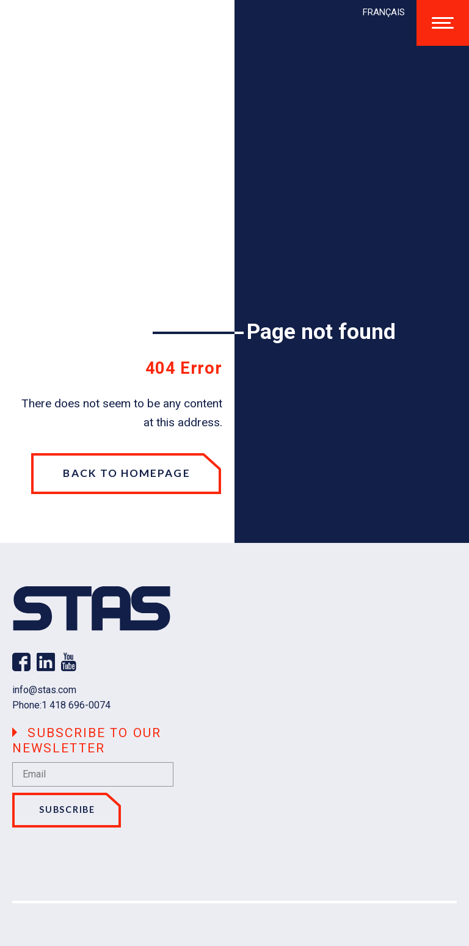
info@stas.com (44, 690)
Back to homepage (126, 473)
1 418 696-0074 (76, 705)
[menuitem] (384, 12)
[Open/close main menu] (442, 23)
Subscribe (67, 809)
